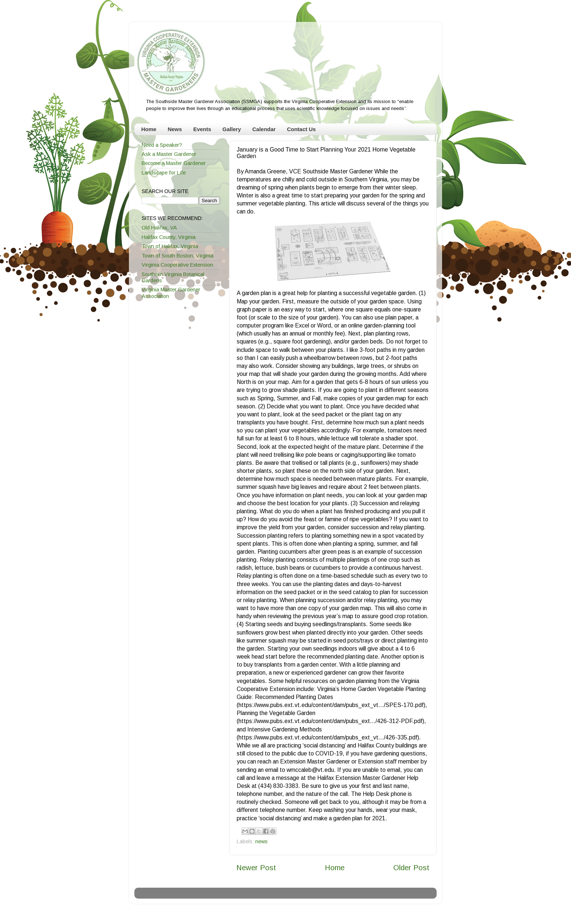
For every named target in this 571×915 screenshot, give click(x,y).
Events (202, 129)
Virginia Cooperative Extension (177, 265)
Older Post (411, 868)
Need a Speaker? (162, 145)
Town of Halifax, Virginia (170, 246)
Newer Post (256, 868)
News (175, 129)
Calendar (264, 129)
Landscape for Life (164, 173)
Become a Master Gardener (174, 163)
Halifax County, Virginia (169, 237)
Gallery (232, 129)
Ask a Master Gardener (169, 154)
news (261, 841)
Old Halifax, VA (159, 228)
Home (149, 129)
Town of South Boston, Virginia (177, 256)
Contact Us (301, 129)
